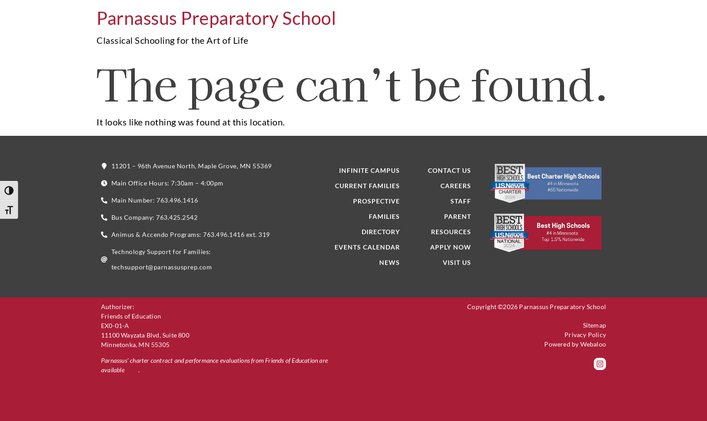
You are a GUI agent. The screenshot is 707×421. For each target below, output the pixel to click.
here (132, 370)
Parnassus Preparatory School (216, 18)
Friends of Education (131, 316)
